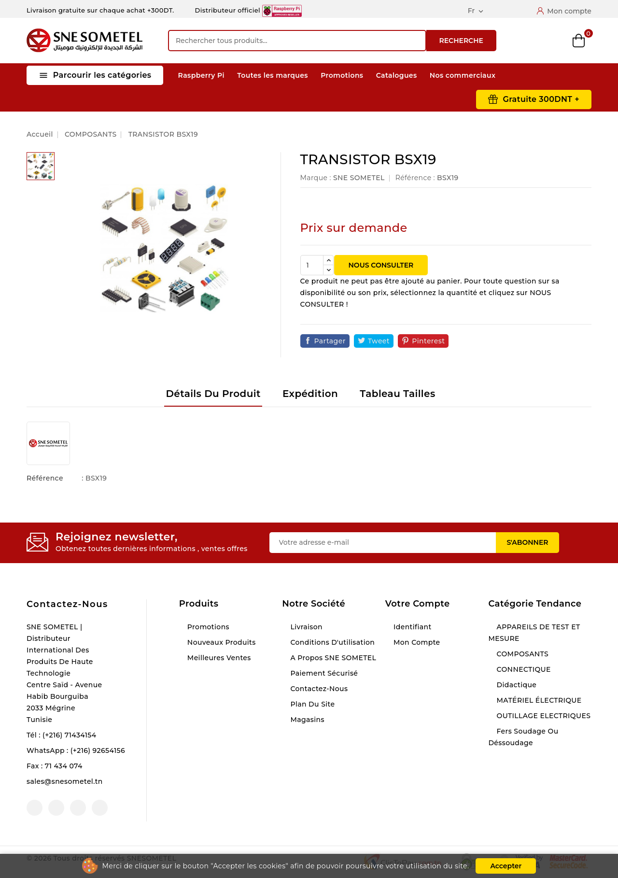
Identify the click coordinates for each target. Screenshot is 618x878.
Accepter (505, 866)
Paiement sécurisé (323, 673)
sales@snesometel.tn (65, 781)
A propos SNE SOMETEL (332, 657)
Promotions (342, 75)
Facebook (34, 808)
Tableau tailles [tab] (397, 393)
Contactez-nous (67, 604)
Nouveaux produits (220, 642)
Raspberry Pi (201, 75)
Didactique (515, 684)
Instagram (78, 808)
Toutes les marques (272, 75)
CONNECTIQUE (522, 669)
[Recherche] (297, 40)
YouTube (56, 808)
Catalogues (396, 75)
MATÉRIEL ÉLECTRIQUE (537, 700)
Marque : (315, 177)
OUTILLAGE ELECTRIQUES (542, 715)
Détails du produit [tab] (213, 393)
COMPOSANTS (521, 654)
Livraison (305, 627)
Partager (330, 341)
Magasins (306, 719)
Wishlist (554, 40)
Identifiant (412, 627)
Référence (45, 478)
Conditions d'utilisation (331, 642)
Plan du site (311, 704)
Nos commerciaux (463, 75)
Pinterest (428, 341)
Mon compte (416, 642)
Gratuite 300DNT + (541, 99)
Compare (528, 40)
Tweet (379, 341)
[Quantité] (311, 265)
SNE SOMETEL (359, 177)
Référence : (415, 177)
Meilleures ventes (218, 657)
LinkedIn (100, 808)
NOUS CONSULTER (381, 265)
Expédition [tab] (310, 393)
